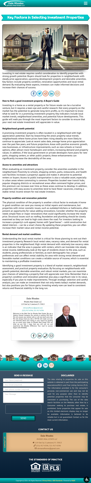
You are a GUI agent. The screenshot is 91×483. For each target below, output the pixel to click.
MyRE (73, 481)
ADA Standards (57, 481)
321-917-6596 (39, 310)
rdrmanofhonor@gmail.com (33, 308)
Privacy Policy (47, 481)
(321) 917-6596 (27, 310)
